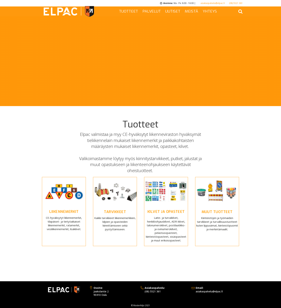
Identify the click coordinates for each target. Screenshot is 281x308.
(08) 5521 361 (236, 3)
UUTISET (172, 11)
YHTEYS (210, 11)
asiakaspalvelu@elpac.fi (213, 3)
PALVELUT (151, 11)
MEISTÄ (191, 11)
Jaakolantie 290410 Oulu (101, 291)
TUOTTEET (128, 11)
